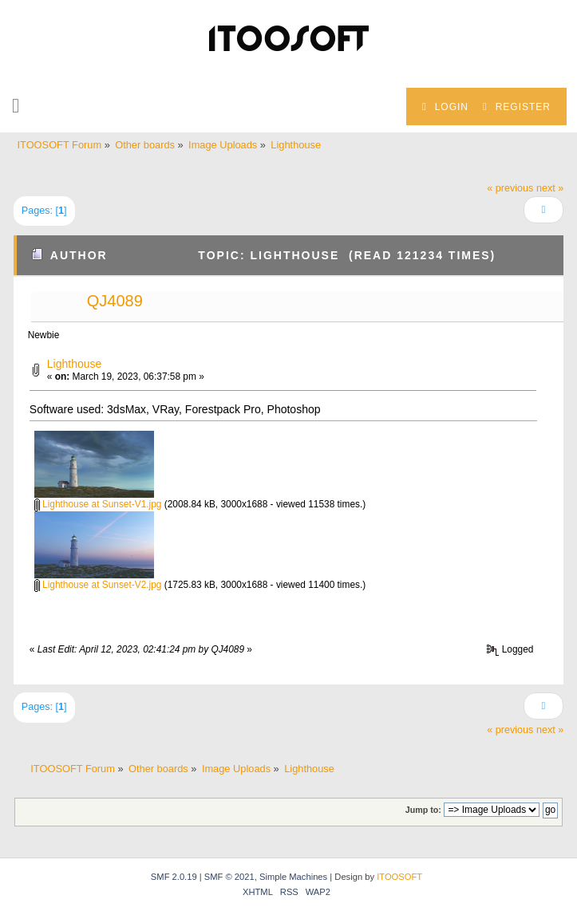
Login (445, 106)
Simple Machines (293, 876)
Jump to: (423, 809)
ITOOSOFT (399, 876)
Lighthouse (74, 363)
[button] (15, 106)
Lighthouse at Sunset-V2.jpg (98, 584)
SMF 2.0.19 (174, 876)
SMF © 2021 (229, 876)
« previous (510, 188)
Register (517, 106)
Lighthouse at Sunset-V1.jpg (98, 504)
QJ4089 (115, 301)
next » (549, 188)
